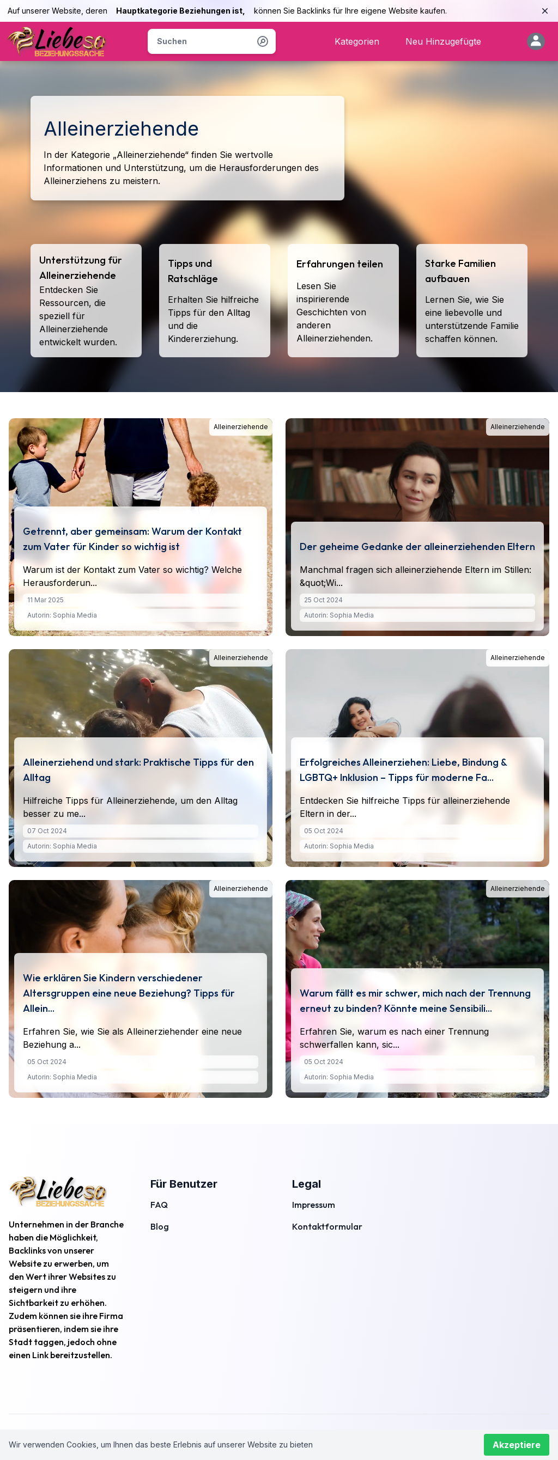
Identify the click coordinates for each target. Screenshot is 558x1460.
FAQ (159, 1204)
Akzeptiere (517, 1444)
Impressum (313, 1204)
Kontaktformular (327, 1226)
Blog (159, 1226)
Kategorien (357, 41)
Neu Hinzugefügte (443, 41)
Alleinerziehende (241, 427)
